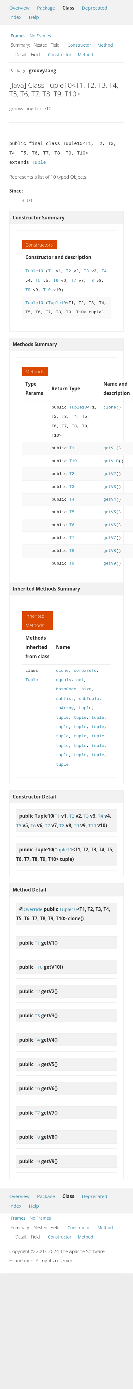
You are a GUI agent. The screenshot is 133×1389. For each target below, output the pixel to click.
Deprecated (94, 8)
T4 (103, 271)
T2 (68, 271)
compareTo (85, 671)
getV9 (109, 563)
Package (46, 8)
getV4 (109, 499)
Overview (19, 8)
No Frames (40, 36)
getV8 (109, 551)
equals (63, 680)
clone (109, 407)
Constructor (79, 45)
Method (105, 45)
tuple (85, 708)
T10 (47, 290)
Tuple (39, 162)
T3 (86, 271)
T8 (91, 281)
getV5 (109, 512)
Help (34, 17)
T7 (73, 281)
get (80, 680)
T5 (38, 281)
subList (65, 699)
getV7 (109, 538)
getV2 (109, 474)
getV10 (110, 461)
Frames (18, 36)
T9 (27, 290)
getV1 (109, 448)
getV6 (109, 525)
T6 (55, 281)
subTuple (89, 699)
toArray (65, 708)
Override (33, 909)
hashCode (66, 689)
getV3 (109, 487)
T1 (50, 271)
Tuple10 (34, 271)
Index (15, 17)
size (86, 689)
